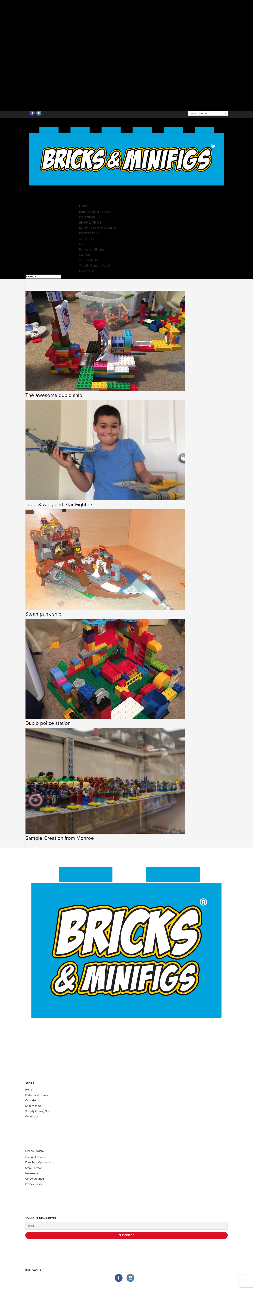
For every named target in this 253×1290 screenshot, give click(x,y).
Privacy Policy (33, 1184)
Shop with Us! (88, 260)
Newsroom (32, 1173)
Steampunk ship (43, 614)
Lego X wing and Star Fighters (59, 504)
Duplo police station (48, 723)
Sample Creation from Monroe (59, 838)
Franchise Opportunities (40, 1162)
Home (83, 244)
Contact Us (86, 271)
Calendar (85, 255)
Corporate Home (35, 1157)
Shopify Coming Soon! (98, 228)
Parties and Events (95, 212)
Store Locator (33, 1168)
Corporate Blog (34, 1178)
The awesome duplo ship (53, 395)
